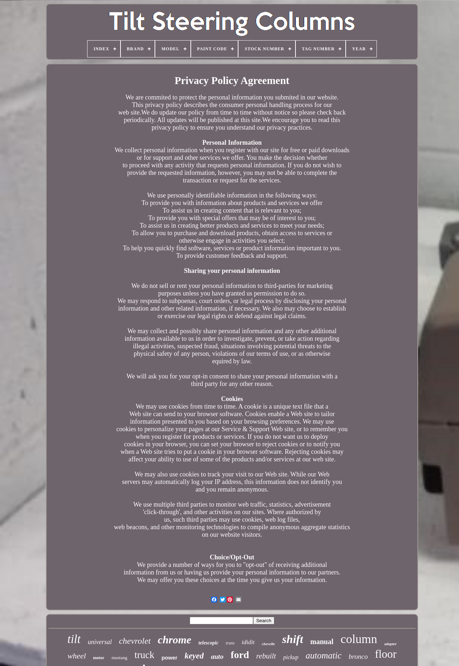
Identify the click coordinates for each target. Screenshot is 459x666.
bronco (358, 656)
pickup (291, 657)
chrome (174, 640)
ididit (248, 642)
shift (292, 639)
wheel (76, 655)
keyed (194, 655)
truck (144, 654)
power (169, 658)
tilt (74, 639)
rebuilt (266, 656)
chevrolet (135, 641)
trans (230, 643)
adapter (390, 644)
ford (240, 654)
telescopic (208, 643)
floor (385, 654)
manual (321, 642)
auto (217, 656)
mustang (119, 657)
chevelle (268, 644)
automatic (323, 655)
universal (100, 642)
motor (98, 657)
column (359, 639)
